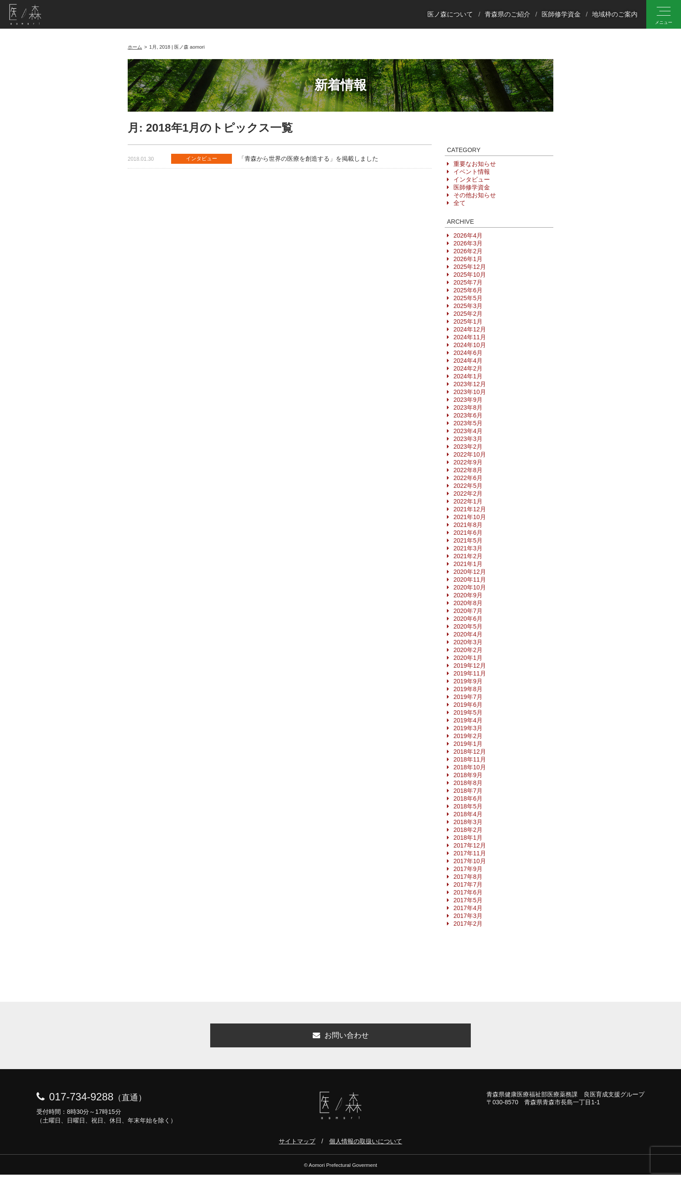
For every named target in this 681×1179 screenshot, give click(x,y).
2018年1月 (468, 837)
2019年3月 (468, 728)
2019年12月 (469, 665)
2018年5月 (468, 806)
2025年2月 (468, 313)
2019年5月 (468, 712)
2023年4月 (468, 430)
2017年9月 (468, 868)
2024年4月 (468, 360)
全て (459, 202)
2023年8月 (468, 407)
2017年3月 (468, 915)
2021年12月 (469, 509)
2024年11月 (469, 337)
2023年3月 (468, 438)
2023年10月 (469, 391)
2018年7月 (468, 790)
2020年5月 (468, 626)
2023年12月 (469, 384)
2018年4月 (468, 814)
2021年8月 (468, 524)
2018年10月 (469, 767)
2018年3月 (468, 821)
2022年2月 (468, 493)
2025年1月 (468, 321)
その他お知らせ (474, 195)
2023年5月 (468, 423)
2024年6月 (468, 352)
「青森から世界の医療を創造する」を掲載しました (308, 158)
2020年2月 (468, 649)
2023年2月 (468, 446)
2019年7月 (468, 696)
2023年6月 (468, 415)
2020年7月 (468, 610)
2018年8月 (468, 782)
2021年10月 (469, 516)
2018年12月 (469, 751)
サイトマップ (297, 1145)
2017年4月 (468, 907)
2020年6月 (468, 618)
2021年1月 (468, 563)
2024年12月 (469, 329)
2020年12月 (469, 571)
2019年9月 (468, 681)
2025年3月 (468, 305)
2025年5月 (468, 298)
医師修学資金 (561, 14)
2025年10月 (469, 274)
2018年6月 (468, 798)
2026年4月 (468, 235)
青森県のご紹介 (507, 14)
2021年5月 (468, 540)
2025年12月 (469, 266)
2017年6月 (468, 892)
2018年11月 (469, 759)
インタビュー (471, 179)
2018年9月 (468, 775)
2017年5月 (468, 900)
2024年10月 (469, 344)
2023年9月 (468, 399)
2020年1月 (468, 657)
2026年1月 (468, 258)
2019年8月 (468, 689)
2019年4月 (468, 720)
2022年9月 (468, 462)
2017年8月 (468, 876)
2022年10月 (469, 454)
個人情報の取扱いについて (365, 1145)
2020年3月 (468, 642)
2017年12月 (469, 845)
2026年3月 (468, 243)
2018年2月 (468, 829)
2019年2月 (468, 735)
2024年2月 (468, 368)
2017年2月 (468, 923)
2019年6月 (468, 704)
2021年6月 (468, 532)
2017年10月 (469, 861)
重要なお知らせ (474, 163)
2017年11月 (469, 853)
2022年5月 (468, 485)
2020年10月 (469, 587)
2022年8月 (468, 470)
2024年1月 (468, 376)
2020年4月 (468, 634)
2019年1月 (468, 743)
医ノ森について (450, 14)
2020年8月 (468, 602)
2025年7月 (468, 282)
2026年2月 (468, 251)
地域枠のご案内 (615, 14)
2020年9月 (468, 595)
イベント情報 (471, 171)
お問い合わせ (340, 1037)
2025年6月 (468, 290)
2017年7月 (468, 884)
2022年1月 (468, 501)
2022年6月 (468, 477)
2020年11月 (469, 579)
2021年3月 (468, 548)
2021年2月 (468, 556)
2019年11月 (469, 673)
